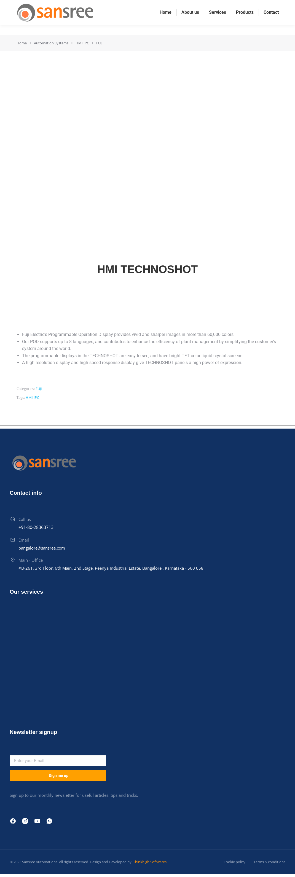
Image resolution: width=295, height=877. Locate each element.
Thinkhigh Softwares (149, 861)
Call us (24, 519)
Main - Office (30, 560)
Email (23, 540)
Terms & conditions (269, 861)
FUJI (39, 388)
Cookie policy (234, 861)
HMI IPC (32, 397)
